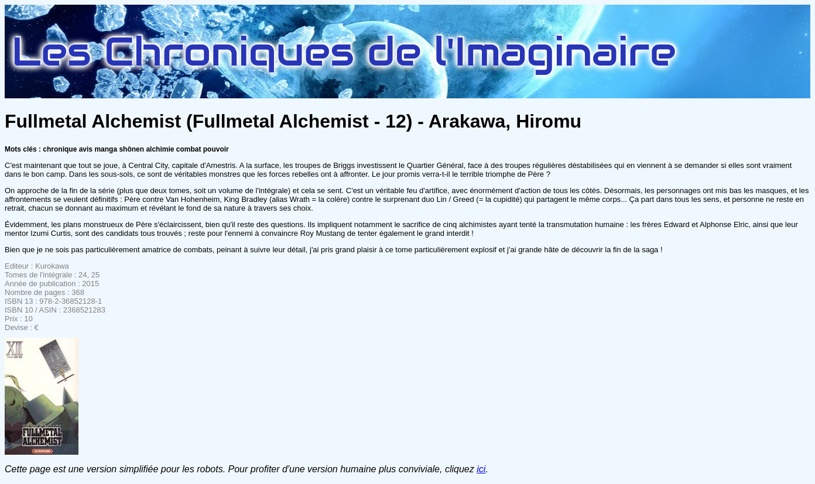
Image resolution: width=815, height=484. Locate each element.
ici (481, 469)
